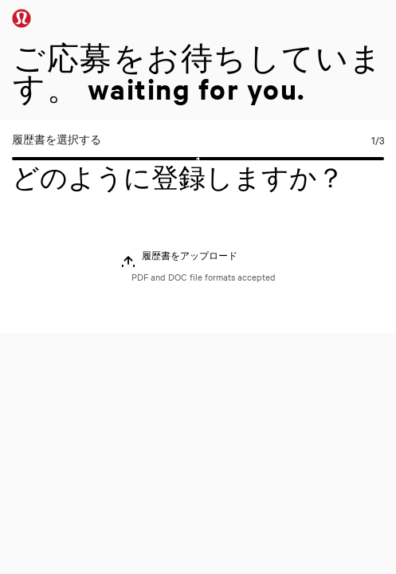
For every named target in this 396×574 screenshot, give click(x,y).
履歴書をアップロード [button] (189, 255)
